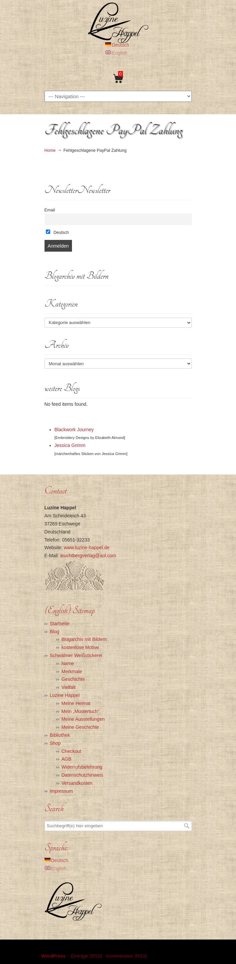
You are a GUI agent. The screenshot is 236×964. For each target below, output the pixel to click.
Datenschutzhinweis (82, 775)
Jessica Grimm (70, 445)
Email (50, 210)
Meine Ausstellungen (83, 719)
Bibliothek (60, 735)
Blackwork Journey (74, 429)
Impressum (61, 791)
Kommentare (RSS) (126, 956)
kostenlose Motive (80, 647)
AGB (67, 759)
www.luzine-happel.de (86, 547)
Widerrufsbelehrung (82, 767)
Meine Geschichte (80, 727)
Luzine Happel (118, 22)
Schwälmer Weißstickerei (76, 655)
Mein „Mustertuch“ (80, 711)
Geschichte (73, 679)
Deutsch (57, 232)
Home (50, 150)
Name (68, 663)
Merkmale (72, 671)
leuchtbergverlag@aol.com (88, 555)
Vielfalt (69, 687)
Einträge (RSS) (86, 956)
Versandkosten (77, 783)
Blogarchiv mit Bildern (84, 639)
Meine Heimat (76, 703)
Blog (54, 631)
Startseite (60, 623)
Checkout (71, 751)
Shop (55, 743)
